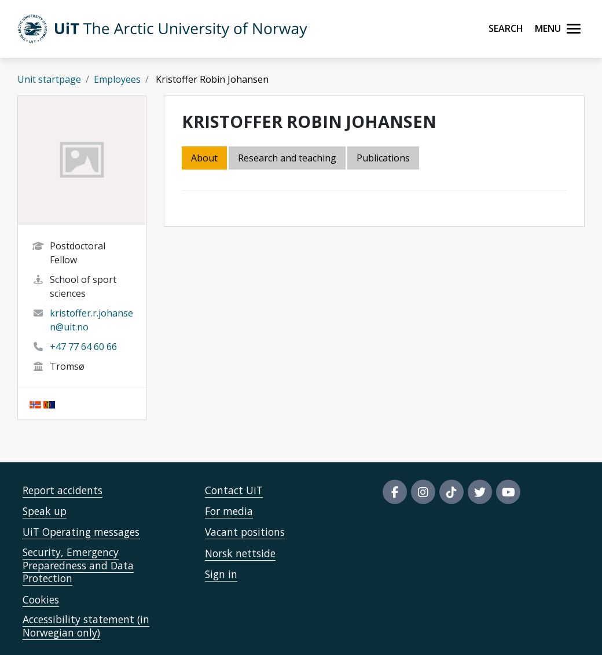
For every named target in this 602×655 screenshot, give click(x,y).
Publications (383, 158)
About (204, 158)
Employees (117, 79)
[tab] (384, 158)
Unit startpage (49, 79)
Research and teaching (287, 158)
